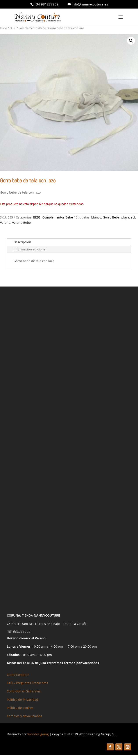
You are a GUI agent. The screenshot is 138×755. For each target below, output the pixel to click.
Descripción (22, 242)
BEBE (12, 28)
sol (133, 217)
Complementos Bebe (32, 28)
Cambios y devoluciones (24, 716)
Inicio (3, 28)
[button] (131, 41)
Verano (5, 222)
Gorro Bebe (111, 217)
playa (125, 217)
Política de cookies (20, 708)
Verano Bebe (21, 222)
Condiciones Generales (24, 691)
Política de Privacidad (22, 699)
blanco (96, 217)
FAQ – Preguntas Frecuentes (27, 683)
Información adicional (30, 249)
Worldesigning (38, 734)
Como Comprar (18, 675)
